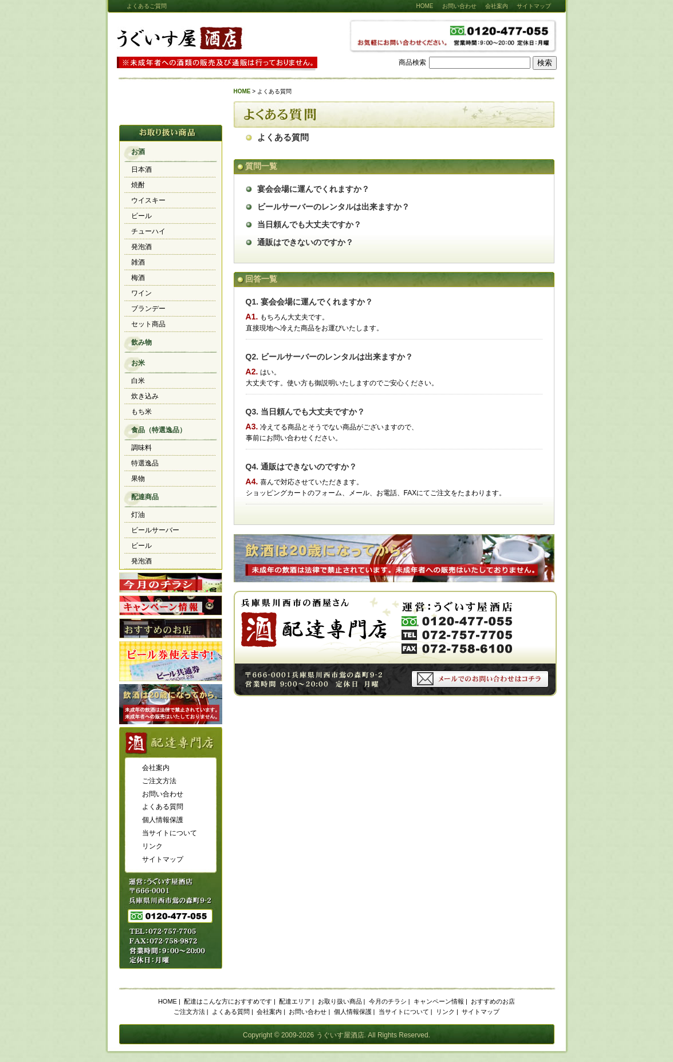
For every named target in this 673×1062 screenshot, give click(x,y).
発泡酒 (141, 247)
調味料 (141, 448)
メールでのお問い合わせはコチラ (480, 679)
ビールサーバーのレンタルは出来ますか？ (333, 207)
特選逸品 (145, 463)
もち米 (141, 412)
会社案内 (496, 6)
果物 (138, 479)
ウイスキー (148, 200)
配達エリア (294, 1001)
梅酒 (138, 278)
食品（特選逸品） (158, 430)
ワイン (141, 293)
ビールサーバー (155, 530)
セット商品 (148, 324)
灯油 (138, 515)
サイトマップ (534, 6)
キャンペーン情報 (170, 605)
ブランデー (148, 309)
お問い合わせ (459, 6)
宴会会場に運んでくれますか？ (313, 189)
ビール (141, 216)
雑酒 (138, 262)
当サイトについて (169, 833)
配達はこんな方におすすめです (228, 1001)
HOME (425, 6)
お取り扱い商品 (340, 1001)
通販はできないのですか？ (305, 242)
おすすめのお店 (170, 628)
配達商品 (145, 497)
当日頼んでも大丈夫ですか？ (309, 224)
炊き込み (145, 396)
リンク (152, 846)
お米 (138, 363)
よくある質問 (283, 137)
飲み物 (141, 342)
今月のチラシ (170, 583)
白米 (138, 381)
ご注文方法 (159, 781)
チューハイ (148, 231)
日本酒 (141, 169)
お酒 (138, 152)
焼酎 (138, 185)
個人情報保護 (162, 820)
